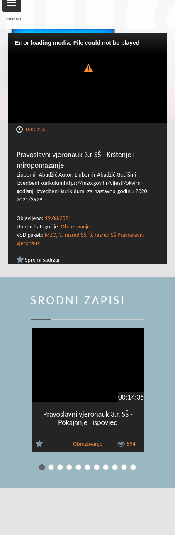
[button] (87, 67)
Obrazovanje (75, 226)
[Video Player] (87, 78)
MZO (50, 234)
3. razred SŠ (72, 234)
